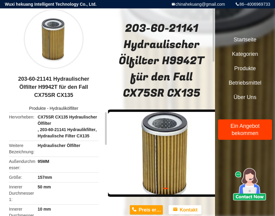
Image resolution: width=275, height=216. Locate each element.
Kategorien (245, 54)
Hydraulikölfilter (63, 108)
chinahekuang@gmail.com (200, 4)
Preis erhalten (151, 209)
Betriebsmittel (245, 83)
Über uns (245, 97)
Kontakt (189, 209)
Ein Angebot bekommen (244, 129)
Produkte (37, 108)
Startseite (245, 40)
